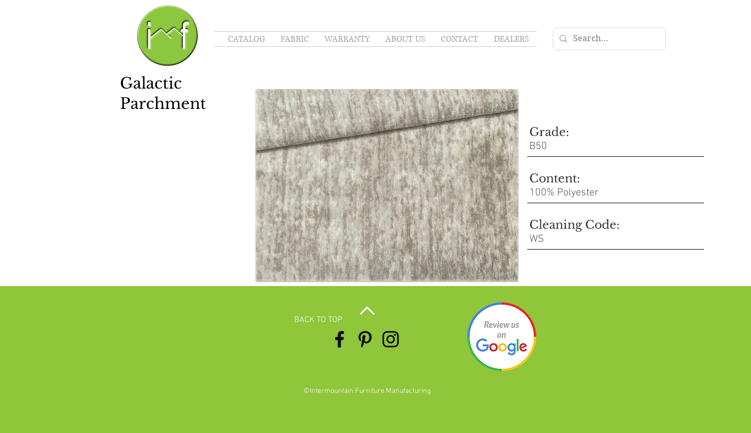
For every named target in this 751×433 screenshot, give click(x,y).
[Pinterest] (365, 339)
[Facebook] (339, 339)
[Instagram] (391, 339)
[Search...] (608, 39)
